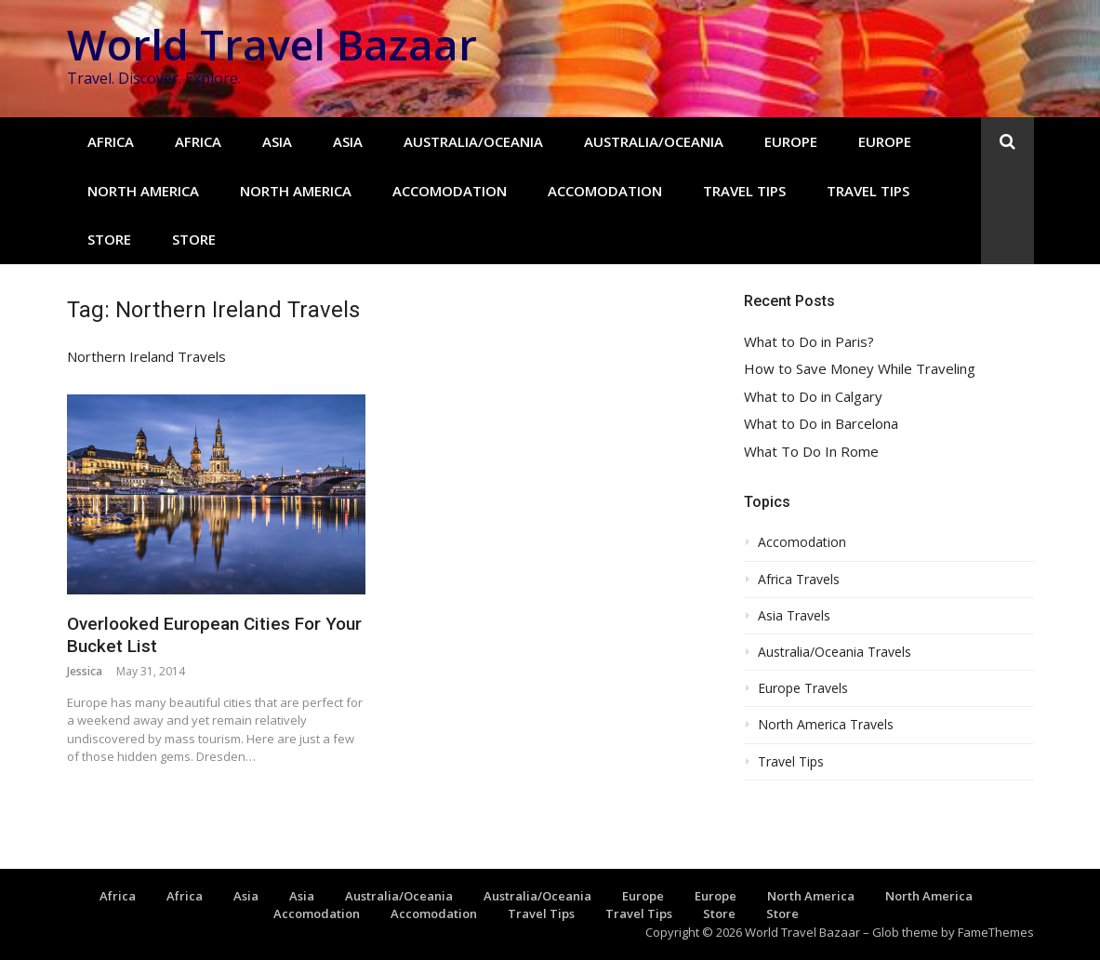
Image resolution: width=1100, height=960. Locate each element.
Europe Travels (803, 688)
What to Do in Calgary (813, 397)
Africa (110, 141)
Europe (790, 141)
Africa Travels (799, 579)
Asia (277, 141)
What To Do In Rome (811, 451)
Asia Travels (794, 615)
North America (143, 190)
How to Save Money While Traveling (859, 369)
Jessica (84, 671)
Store (109, 239)
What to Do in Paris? (809, 342)
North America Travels (826, 724)
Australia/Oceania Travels (834, 652)
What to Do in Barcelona (821, 424)
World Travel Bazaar (272, 44)
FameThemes (996, 932)
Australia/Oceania (473, 141)
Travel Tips (744, 190)
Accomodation (449, 190)
